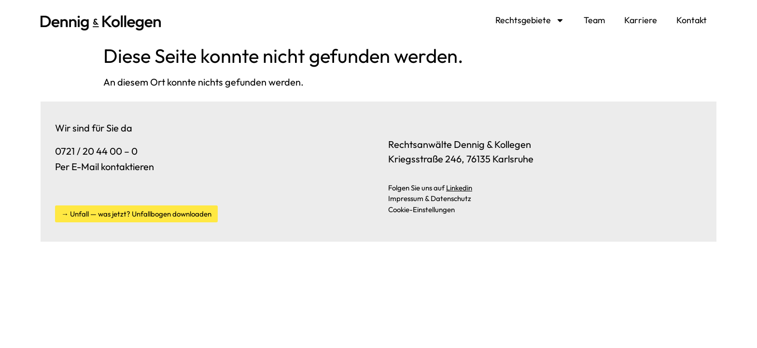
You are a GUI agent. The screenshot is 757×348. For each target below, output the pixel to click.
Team (594, 20)
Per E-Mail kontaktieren (104, 166)
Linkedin (459, 187)
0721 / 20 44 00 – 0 (96, 151)
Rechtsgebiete (529, 20)
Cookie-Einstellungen (421, 209)
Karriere (640, 20)
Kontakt (691, 20)
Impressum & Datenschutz (429, 198)
